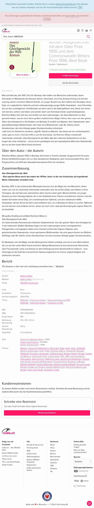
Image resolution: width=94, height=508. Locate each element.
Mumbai (74, 354)
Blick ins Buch (23, 75)
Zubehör (53, 463)
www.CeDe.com (72, 15)
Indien (41, 351)
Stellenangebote (33, 457)
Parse (45, 356)
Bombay (67, 354)
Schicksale (34, 354)
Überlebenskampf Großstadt (64, 364)
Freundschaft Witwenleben (42, 362)
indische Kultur (54, 356)
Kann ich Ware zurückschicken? (80, 451)
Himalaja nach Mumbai (36, 367)
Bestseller (80, 351)
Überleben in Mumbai (76, 362)
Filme (52, 448)
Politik (47, 351)
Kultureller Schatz (60, 362)
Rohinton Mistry (26, 276)
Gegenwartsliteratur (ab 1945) (59, 300)
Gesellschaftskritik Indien (55, 367)
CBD (52, 466)
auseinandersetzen (77, 356)
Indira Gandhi (37, 356)
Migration (23, 348)
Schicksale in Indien (51, 370)
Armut (67, 348)
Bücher (53, 454)
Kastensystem (25, 359)
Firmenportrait (32, 448)
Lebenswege (44, 354)
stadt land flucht (38, 359)
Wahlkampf (24, 354)
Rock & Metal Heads (10, 453)
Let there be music (9, 456)
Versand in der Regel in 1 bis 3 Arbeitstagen (68, 70)
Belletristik (24, 300)
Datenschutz (32, 454)
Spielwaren (54, 460)
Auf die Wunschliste (70, 83)
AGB (28, 451)
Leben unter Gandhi (35, 370)
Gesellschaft (71, 351)
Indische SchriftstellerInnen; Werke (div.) (43, 348)
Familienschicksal (56, 354)
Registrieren (31, 465)
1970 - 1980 (64, 356)
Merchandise (55, 457)
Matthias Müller (26, 279)
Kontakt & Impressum (35, 445)
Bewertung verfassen (47, 413)
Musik (52, 445)
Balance (62, 351)
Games (53, 451)
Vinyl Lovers (7, 459)
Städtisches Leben (52, 359)
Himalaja (81, 354)
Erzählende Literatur (38, 300)
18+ (51, 471)
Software (53, 468)
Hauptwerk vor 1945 (55, 303)
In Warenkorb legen (70, 76)
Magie (62, 348)
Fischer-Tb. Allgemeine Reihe (31, 339)
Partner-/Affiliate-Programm (33, 461)
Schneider (54, 351)
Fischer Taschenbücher (29, 342)
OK (80, 7)
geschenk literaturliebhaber (70, 359)
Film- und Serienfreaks (11, 462)
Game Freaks (7, 465)
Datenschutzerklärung (65, 4)
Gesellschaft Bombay (44, 364)
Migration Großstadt (28, 364)
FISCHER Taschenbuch (29, 283)
